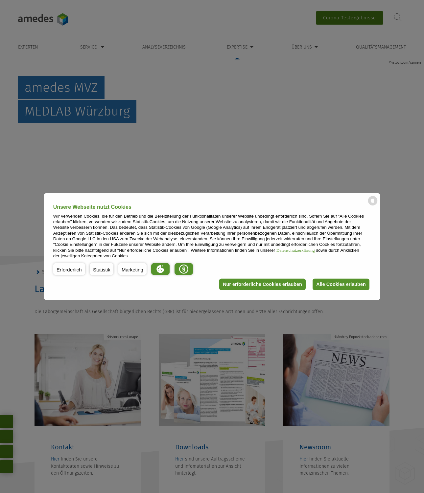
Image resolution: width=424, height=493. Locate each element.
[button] (69, 269)
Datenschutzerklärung (295, 249)
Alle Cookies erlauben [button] (340, 284)
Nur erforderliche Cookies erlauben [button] (262, 284)
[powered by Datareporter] (372, 205)
